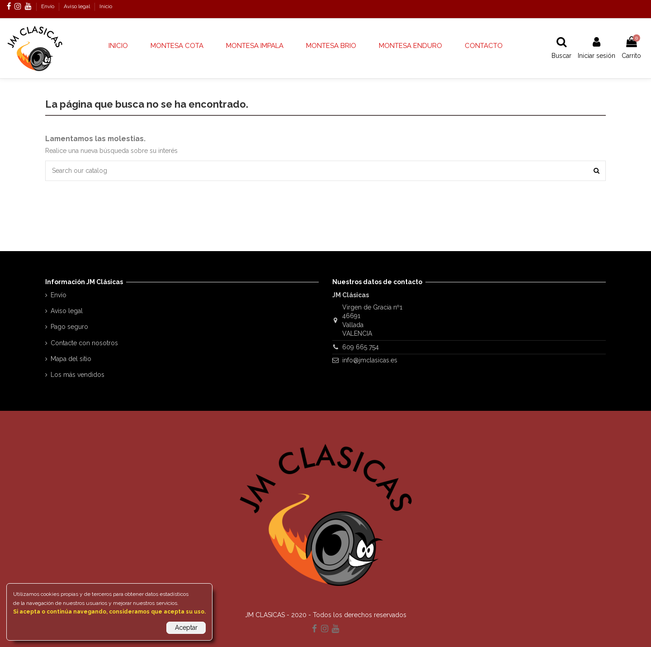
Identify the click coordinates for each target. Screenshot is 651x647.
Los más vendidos (77, 374)
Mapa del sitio (71, 358)
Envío (48, 6)
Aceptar (186, 627)
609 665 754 (360, 347)
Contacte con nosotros (84, 343)
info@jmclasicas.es (369, 360)
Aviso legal (77, 6)
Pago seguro (69, 326)
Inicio (105, 6)
